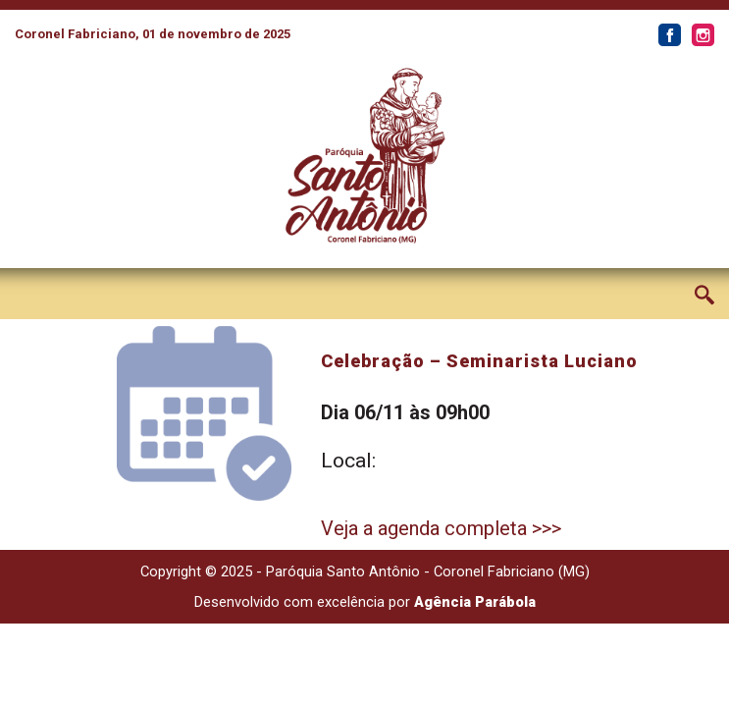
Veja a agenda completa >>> (441, 528)
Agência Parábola (475, 602)
